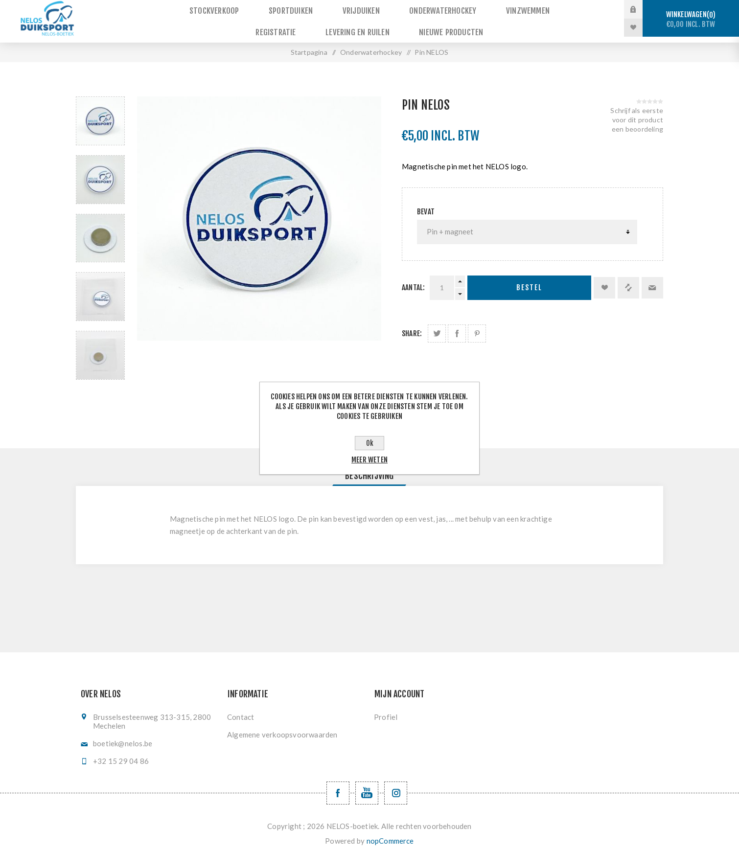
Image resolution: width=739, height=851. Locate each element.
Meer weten (369, 459)
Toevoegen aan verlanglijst (604, 282)
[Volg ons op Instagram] (395, 787)
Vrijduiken (328, 9)
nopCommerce (390, 834)
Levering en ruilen (324, 28)
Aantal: (413, 281)
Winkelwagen (691, 19)
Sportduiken (262, 9)
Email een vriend (652, 282)
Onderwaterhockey (406, 9)
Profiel (385, 711)
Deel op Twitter (437, 328)
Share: (412, 327)
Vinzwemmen (486, 9)
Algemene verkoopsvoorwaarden (282, 728)
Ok (369, 443)
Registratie (554, 9)
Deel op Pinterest (477, 328)
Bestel (529, 282)
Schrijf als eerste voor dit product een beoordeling (636, 113)
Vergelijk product (628, 282)
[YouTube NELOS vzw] (366, 787)
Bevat (426, 205)
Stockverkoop (189, 9)
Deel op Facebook (457, 328)
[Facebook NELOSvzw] (337, 787)
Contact (240, 711)
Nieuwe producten (414, 28)
